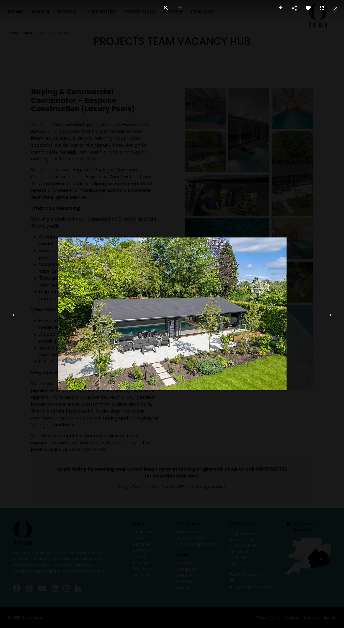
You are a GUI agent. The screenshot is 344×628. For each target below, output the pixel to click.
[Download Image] (280, 8)
